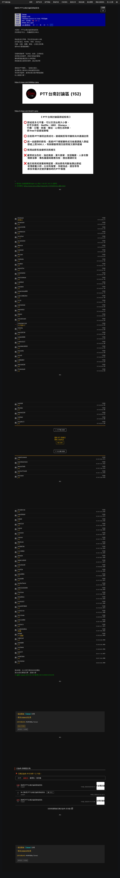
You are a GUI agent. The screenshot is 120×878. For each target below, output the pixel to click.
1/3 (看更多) (26, 25)
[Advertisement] (60, 203)
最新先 (25, 778)
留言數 (38, 778)
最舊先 (32, 778)
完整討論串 (22, 774)
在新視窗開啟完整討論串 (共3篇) (60, 808)
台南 (26, 714)
